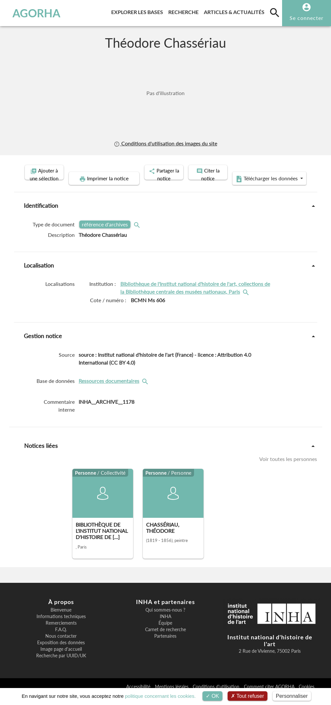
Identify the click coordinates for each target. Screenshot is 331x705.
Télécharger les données (239, 188)
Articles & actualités (235, 11)
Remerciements (61, 633)
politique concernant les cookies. (160, 696)
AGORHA (34, 13)
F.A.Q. (61, 639)
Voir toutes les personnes (288, 469)
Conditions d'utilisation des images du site (165, 143)
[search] (274, 12)
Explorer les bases (138, 11)
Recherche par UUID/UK (61, 665)
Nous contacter (61, 646)
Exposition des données (61, 652)
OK (212, 696)
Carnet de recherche (165, 639)
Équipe (165, 633)
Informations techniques (61, 626)
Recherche (184, 11)
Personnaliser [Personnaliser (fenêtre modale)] (292, 696)
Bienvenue (61, 620)
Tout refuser (247, 696)
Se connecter (306, 18)
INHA (165, 626)
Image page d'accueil (61, 659)
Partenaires (165, 646)
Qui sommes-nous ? (165, 620)
